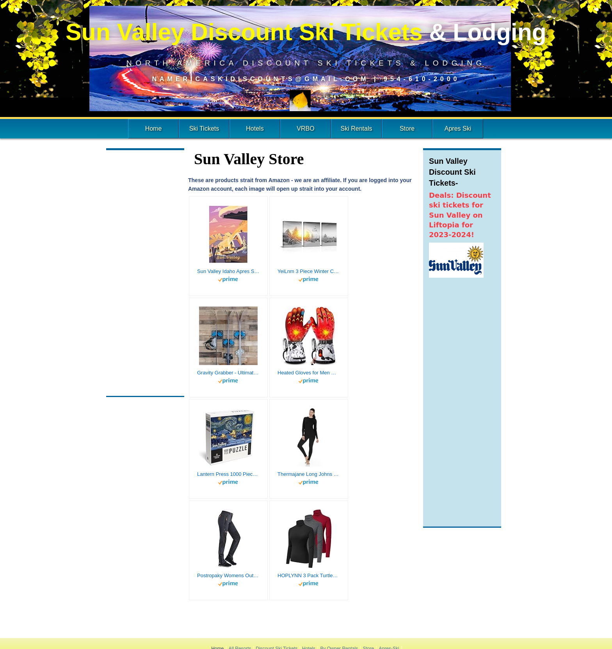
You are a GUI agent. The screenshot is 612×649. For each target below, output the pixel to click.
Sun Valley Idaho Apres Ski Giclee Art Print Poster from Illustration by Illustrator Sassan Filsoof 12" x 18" (228, 271)
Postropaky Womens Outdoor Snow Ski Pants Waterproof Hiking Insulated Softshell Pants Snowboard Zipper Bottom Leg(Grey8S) (228, 575)
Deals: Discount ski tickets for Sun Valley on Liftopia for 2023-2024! (460, 215)
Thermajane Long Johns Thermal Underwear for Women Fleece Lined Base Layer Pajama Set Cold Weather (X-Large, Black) (309, 474)
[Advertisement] (145, 273)
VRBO (305, 128)
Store (407, 128)
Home (153, 128)
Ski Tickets (204, 128)
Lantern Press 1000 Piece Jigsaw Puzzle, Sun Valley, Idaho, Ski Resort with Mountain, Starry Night (228, 474)
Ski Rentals (356, 128)
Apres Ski (458, 128)
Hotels (254, 128)
